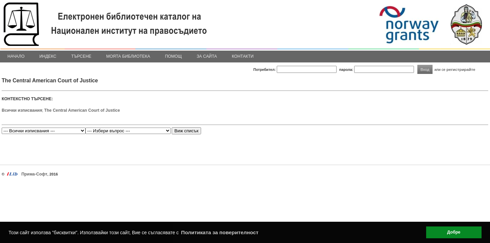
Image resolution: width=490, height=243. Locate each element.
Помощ (173, 56)
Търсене (81, 56)
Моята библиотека (128, 56)
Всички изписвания (22, 110)
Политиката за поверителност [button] (220, 232)
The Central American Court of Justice (82, 110)
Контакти (242, 56)
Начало (16, 56)
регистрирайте (460, 69)
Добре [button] (453, 232)
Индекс (48, 56)
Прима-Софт (34, 174)
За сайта (207, 56)
